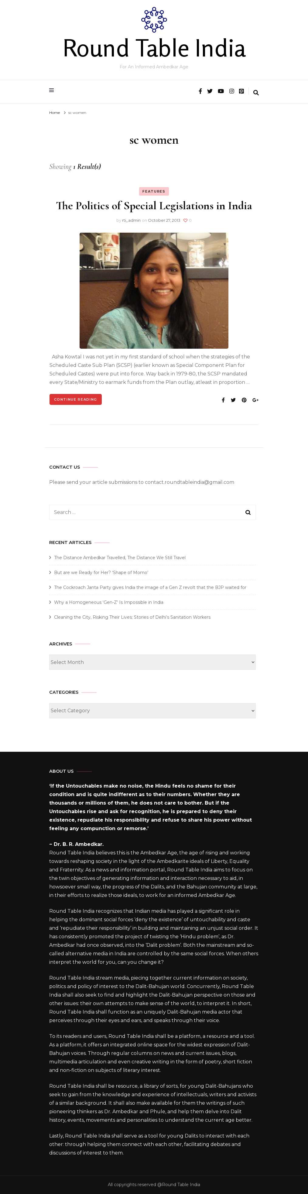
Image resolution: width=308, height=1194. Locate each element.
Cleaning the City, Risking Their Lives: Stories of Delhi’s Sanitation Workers (132, 617)
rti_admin (131, 220)
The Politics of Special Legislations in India (154, 206)
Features (153, 191)
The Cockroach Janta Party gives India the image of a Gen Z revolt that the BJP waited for (150, 587)
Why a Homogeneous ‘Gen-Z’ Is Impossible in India (108, 602)
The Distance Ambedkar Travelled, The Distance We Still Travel (120, 557)
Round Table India (154, 47)
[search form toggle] (256, 93)
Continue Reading (75, 399)
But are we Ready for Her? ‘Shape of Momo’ (101, 572)
